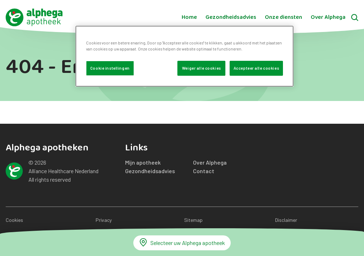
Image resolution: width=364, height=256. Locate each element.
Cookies (14, 220)
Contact (203, 170)
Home (189, 17)
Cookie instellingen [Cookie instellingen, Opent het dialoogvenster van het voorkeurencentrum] (110, 68)
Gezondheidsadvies (230, 17)
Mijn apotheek (143, 162)
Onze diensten (283, 17)
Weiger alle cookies (201, 68)
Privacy (104, 220)
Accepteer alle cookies (256, 68)
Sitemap (193, 220)
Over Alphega (328, 17)
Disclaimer (286, 220)
